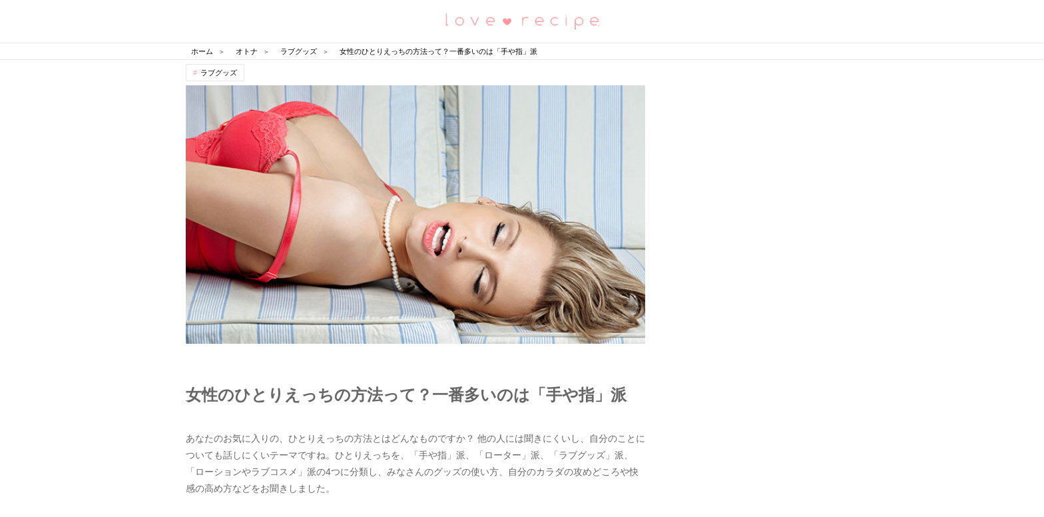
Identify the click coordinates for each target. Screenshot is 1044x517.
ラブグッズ (218, 73)
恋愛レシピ (522, 20)
